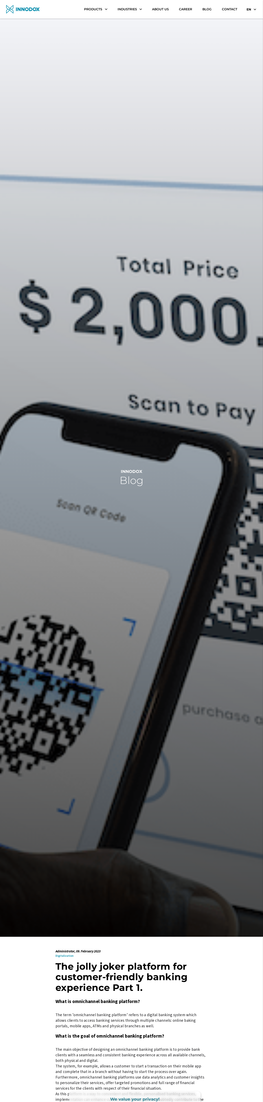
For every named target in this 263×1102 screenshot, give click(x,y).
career (185, 9)
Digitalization (64, 956)
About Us (160, 9)
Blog (207, 9)
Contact (229, 9)
